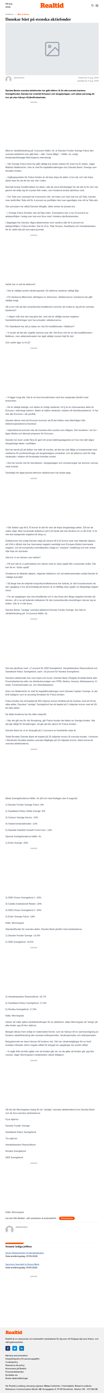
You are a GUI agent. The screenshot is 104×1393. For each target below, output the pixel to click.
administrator (21, 1227)
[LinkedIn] (21, 1348)
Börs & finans (23, 14)
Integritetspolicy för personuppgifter (22, 1358)
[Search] (92, 5)
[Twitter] (14, 1348)
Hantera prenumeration (16, 1355)
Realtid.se (9, 14)
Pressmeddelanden (14, 1371)
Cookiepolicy (11, 1362)
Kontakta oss (11, 1375)
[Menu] (97, 5)
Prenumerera (67, 1218)
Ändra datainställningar (16, 1378)
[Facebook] (7, 1348)
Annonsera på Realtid (15, 1368)
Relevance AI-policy (15, 1365)
